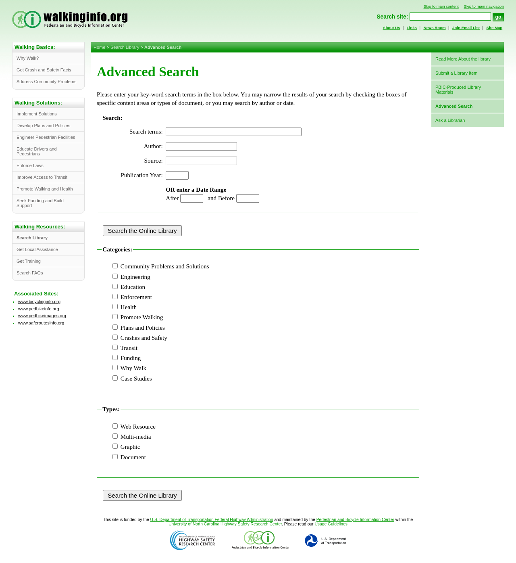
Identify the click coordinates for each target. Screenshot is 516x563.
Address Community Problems (47, 81)
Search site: (392, 17)
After (172, 198)
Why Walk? (28, 58)
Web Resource (138, 426)
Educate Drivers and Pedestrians (37, 151)
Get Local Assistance (37, 249)
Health (129, 307)
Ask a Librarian (450, 120)
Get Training (29, 261)
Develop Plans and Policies (43, 125)
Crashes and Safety (144, 338)
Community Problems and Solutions (165, 266)
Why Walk (133, 368)
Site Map (495, 27)
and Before (221, 198)
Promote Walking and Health (45, 188)
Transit (129, 348)
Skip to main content (441, 6)
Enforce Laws (30, 165)
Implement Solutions (37, 113)
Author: (153, 146)
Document (133, 457)
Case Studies (136, 378)
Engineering (135, 277)
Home (99, 47)
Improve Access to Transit (42, 177)
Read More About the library (463, 59)
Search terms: (146, 131)
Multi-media (136, 436)
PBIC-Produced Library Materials (458, 89)
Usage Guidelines (330, 524)
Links (412, 27)
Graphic (130, 447)
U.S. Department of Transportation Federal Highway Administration (211, 519)
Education (133, 287)
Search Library (124, 47)
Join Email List (466, 27)
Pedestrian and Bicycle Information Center (355, 519)
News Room (434, 27)
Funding (131, 358)
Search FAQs (30, 272)
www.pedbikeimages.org (42, 315)
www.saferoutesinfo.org (41, 322)
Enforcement (136, 297)
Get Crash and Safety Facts (44, 69)
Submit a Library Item (456, 73)
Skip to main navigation (484, 6)
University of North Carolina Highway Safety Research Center (225, 524)
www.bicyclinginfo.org (39, 301)
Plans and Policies (143, 327)
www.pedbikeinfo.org (38, 308)
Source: (153, 160)
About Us (391, 27)
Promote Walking (142, 317)
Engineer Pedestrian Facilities (46, 137)
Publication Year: (142, 175)
